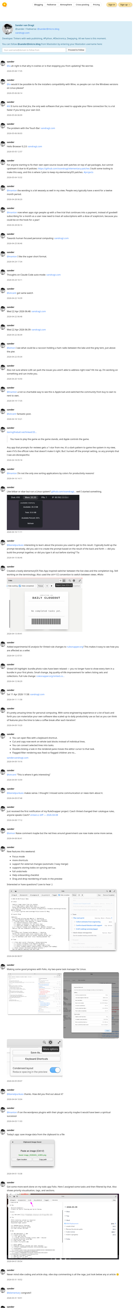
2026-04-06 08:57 (14, 956)
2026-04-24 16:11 (14, 280)
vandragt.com (22, 32)
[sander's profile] (2, 63)
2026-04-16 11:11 (14, 532)
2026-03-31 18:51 (14, 1298)
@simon (11, 347)
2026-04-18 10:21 (14, 419)
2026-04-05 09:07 (14, 1081)
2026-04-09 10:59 (14, 779)
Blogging (38, 4)
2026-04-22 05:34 (14, 356)
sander (10, 61)
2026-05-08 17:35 (14, 71)
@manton (12, 190)
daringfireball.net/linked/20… (22, 432)
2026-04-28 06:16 (14, 225)
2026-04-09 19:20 (14, 725)
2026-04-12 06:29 (14, 681)
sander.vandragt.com (17, 757)
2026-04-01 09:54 (14, 1261)
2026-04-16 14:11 (14, 478)
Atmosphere (66, 4)
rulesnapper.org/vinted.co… (50, 676)
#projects (88, 172)
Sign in (111, 4)
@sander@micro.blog (48, 28)
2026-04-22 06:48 (14, 316)
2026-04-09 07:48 (14, 798)
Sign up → (125, 4)
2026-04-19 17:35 (14, 400)
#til (8, 106)
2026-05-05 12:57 (14, 151)
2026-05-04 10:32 (14, 177)
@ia (9, 65)
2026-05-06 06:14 (14, 93)
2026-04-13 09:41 (14, 633)
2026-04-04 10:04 (14, 1099)
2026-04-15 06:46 (14, 557)
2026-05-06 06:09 (14, 115)
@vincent (11, 292)
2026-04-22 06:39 (14, 334)
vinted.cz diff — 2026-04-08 (44, 814)
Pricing (96, 4)
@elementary (13, 1292)
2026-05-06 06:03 (14, 133)
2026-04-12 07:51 (14, 655)
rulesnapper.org (75, 646)
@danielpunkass (15, 545)
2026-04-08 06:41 (14, 838)
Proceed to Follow (76, 50)
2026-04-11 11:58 (14, 699)
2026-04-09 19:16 (14, 761)
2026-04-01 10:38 (14, 1173)
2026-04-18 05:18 (14, 460)
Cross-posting (82, 4)
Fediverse (51, 4)
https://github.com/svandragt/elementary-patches (64, 168)
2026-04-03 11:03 (14, 1121)
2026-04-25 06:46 (14, 243)
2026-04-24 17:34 (14, 261)
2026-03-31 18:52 (14, 1279)
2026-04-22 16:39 (14, 298)
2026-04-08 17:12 (14, 820)
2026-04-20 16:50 (14, 378)
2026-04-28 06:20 (14, 199)
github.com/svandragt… (63, 491)
